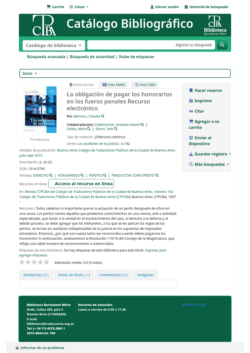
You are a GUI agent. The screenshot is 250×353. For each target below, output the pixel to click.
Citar (196, 111)
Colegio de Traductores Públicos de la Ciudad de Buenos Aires (127, 150)
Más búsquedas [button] (207, 164)
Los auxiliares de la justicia (98, 143)
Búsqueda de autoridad (92, 56)
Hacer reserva (205, 90)
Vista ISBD (145, 84)
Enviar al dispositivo (200, 140)
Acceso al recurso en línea (84, 183)
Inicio (27, 73)
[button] (55, 7)
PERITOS (95, 175)
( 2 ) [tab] (35, 274)
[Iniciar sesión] (164, 7)
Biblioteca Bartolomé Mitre (32, 7)
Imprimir (200, 100)
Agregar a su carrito (204, 124)
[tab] (74, 275)
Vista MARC (114, 84)
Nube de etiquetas (136, 56)
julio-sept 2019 (30, 155)
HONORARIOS (69, 175)
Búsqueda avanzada (46, 56)
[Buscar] (222, 45)
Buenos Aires (67, 150)
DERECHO (41, 175)
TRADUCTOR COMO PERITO (132, 175)
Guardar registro (208, 154)
